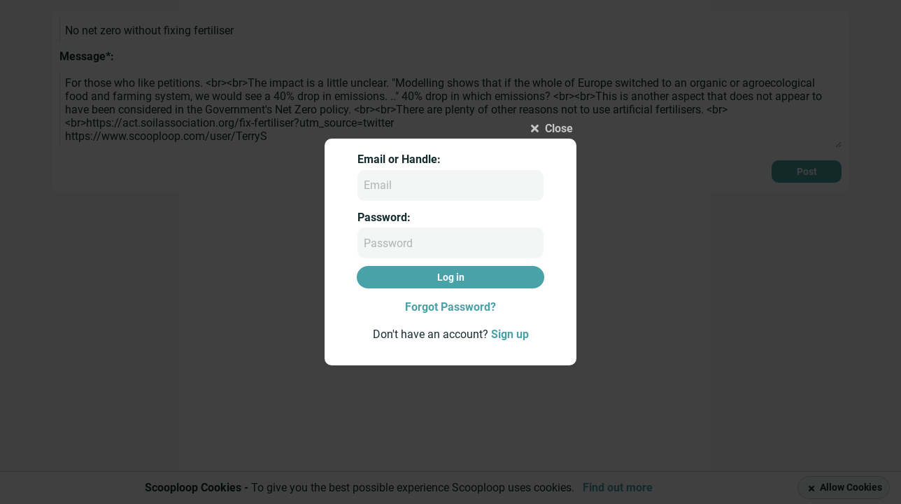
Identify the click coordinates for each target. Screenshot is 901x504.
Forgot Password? (450, 307)
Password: (384, 217)
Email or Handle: (399, 159)
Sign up (510, 334)
